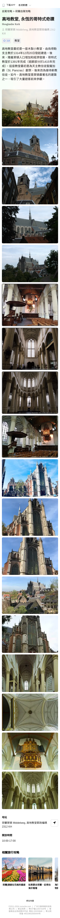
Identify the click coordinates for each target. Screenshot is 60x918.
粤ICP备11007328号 (37, 909)
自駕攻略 (7, 11)
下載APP (8, 5)
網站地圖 (30, 901)
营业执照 (21, 909)
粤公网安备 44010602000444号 (35, 912)
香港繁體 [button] (25, 5)
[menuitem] (8, 4)
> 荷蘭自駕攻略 (22, 11)
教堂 (17, 40)
